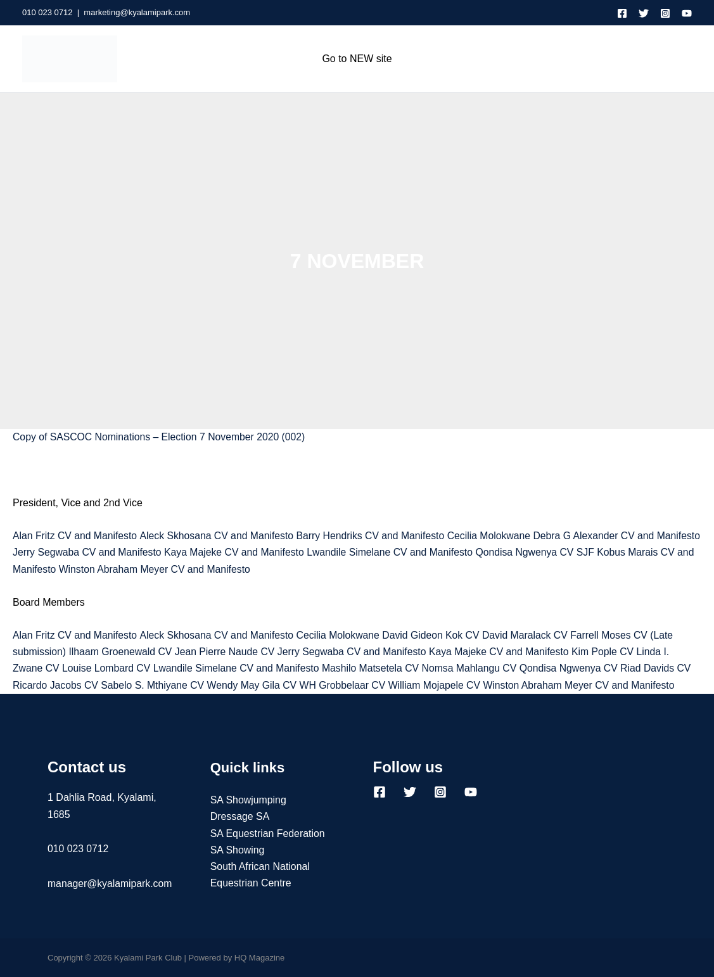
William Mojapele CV (441, 685)
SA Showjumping (248, 800)
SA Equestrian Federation (268, 833)
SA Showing (237, 850)
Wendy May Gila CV (255, 685)
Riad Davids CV (665, 668)
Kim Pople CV (612, 651)
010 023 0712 (47, 12)
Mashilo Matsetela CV (375, 668)
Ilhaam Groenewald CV (122, 651)
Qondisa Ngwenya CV (579, 552)
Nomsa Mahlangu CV (476, 668)
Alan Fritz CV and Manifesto (76, 535)
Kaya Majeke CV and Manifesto (284, 552)
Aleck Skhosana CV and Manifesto (219, 535)
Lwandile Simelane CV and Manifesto (442, 552)
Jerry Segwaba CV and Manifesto (135, 552)
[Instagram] (665, 13)
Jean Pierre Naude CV (228, 651)
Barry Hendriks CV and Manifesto (375, 535)
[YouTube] (687, 13)
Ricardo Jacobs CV (56, 685)
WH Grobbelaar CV (347, 685)
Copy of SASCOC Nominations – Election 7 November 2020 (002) (161, 436)
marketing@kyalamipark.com (137, 12)
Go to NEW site (357, 58)
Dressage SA (240, 817)
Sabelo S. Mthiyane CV (154, 685)
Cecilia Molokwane (495, 535)
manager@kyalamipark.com (111, 883)
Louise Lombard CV (107, 668)
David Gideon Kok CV (436, 635)
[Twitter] (644, 13)
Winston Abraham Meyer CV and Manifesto (226, 569)
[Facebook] (622, 13)
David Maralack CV (532, 635)
